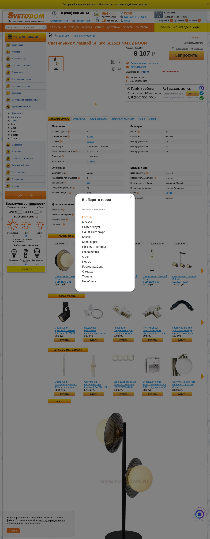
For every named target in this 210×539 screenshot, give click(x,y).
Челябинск (89, 281)
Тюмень (87, 276)
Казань (86, 237)
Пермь (86, 261)
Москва (87, 222)
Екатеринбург (91, 227)
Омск (85, 256)
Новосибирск (91, 251)
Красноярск (90, 241)
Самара (87, 271)
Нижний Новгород (94, 246)
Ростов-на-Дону (92, 266)
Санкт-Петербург (93, 232)
